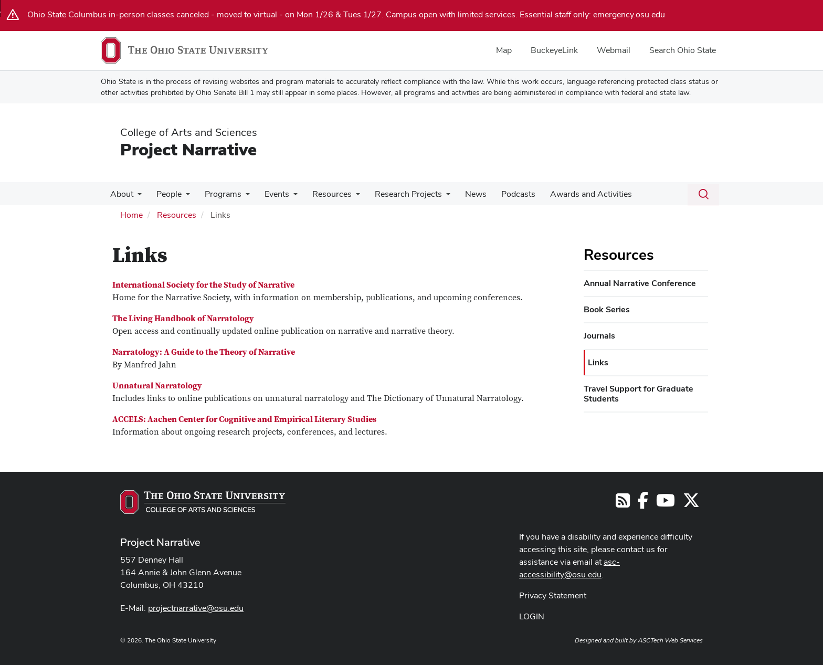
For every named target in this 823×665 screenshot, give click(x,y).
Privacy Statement (552, 595)
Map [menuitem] (504, 50)
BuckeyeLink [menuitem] (554, 50)
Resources (322, 193)
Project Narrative (188, 149)
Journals (599, 335)
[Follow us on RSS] (623, 503)
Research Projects (396, 193)
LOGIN (531, 616)
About (120, 193)
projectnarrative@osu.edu (196, 608)
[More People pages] (182, 196)
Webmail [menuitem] (613, 50)
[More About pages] (136, 196)
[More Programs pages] (240, 196)
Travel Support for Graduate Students (638, 393)
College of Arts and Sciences (188, 132)
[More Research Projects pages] (434, 196)
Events (269, 193)
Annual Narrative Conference (640, 283)
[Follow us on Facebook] (643, 503)
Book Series (607, 309)
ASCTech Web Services (670, 640)
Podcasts (503, 193)
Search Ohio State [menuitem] (682, 50)
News (462, 193)
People (165, 193)
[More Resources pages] (346, 196)
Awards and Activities (573, 193)
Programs (217, 193)
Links (598, 362)
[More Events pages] (286, 196)
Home (131, 214)
